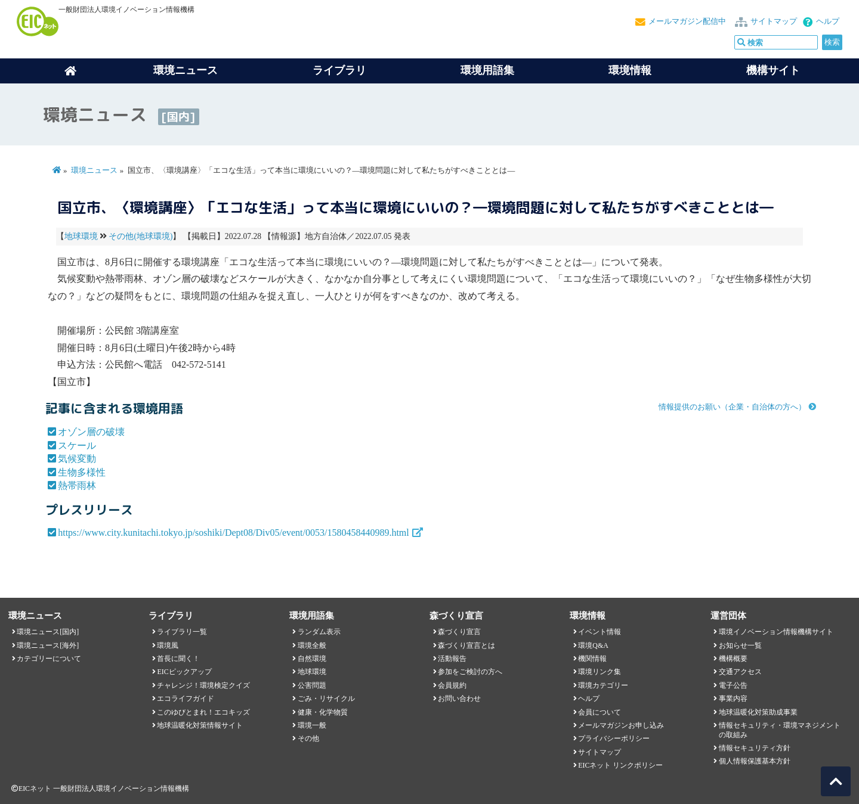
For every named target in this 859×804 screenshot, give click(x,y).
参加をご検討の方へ (470, 672)
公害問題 (312, 685)
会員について (599, 712)
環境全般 (312, 645)
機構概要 (733, 658)
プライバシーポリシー (614, 738)
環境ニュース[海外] (48, 645)
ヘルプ (827, 21)
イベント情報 (599, 632)
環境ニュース (94, 170)
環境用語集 (487, 70)
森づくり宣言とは (466, 645)
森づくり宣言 (459, 632)
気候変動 (77, 459)
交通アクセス (740, 672)
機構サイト (773, 70)
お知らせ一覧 (740, 645)
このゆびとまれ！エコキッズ (203, 712)
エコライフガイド (185, 698)
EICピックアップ (184, 672)
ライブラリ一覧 (182, 632)
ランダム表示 (319, 632)
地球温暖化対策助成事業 (758, 712)
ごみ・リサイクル (326, 698)
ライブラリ (339, 70)
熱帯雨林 (77, 485)
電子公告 (733, 685)
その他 (308, 738)
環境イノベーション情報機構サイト (776, 632)
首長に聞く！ (178, 658)
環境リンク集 (599, 672)
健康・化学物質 (323, 712)
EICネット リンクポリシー (620, 765)
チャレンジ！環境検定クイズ (203, 685)
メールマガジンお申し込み (621, 725)
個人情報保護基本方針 (754, 761)
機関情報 (592, 658)
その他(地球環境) (140, 236)
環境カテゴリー (603, 685)
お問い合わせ (459, 698)
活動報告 (452, 658)
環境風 (167, 645)
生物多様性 (82, 472)
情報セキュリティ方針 (754, 748)
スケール (77, 445)
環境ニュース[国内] (48, 632)
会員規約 (452, 685)
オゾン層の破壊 (91, 432)
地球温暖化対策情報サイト (200, 725)
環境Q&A (593, 645)
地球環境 (81, 236)
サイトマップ (773, 21)
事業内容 (733, 698)
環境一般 (312, 725)
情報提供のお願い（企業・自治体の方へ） (732, 407)
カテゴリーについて (49, 658)
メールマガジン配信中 (687, 21)
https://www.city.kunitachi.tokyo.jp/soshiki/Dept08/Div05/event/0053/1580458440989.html (233, 532)
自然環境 (312, 658)
